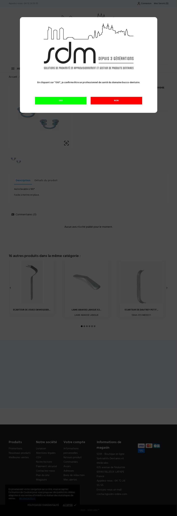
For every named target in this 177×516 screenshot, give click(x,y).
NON (116, 100)
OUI (61, 100)
